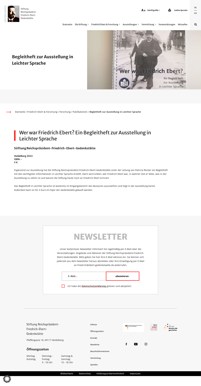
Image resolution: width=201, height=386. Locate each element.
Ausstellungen (130, 24)
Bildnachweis (67, 373)
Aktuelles (182, 24)
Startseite (67, 24)
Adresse (93, 324)
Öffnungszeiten (97, 331)
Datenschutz (85, 373)
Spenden (94, 365)
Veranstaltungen (167, 24)
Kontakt (93, 338)
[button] (7, 379)
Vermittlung (148, 24)
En (195, 13)
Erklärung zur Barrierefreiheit (110, 373)
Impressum (135, 373)
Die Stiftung (81, 24)
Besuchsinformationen (99, 351)
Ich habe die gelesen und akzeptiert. (100, 286)
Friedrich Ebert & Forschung (104, 24)
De (195, 7)
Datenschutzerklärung (94, 286)
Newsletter (94, 344)
